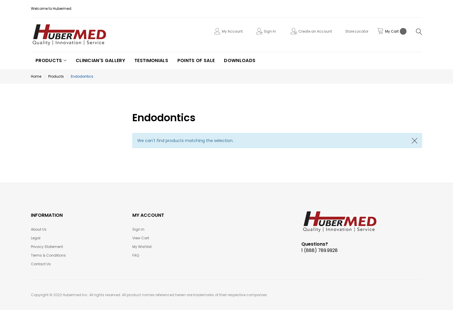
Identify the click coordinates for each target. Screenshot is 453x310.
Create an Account (315, 31)
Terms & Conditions (48, 255)
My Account (232, 31)
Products (56, 76)
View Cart (140, 238)
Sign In (270, 31)
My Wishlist (142, 246)
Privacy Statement (47, 246)
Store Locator (356, 31)
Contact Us (41, 264)
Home (36, 76)
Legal (35, 238)
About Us (39, 229)
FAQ (135, 255)
